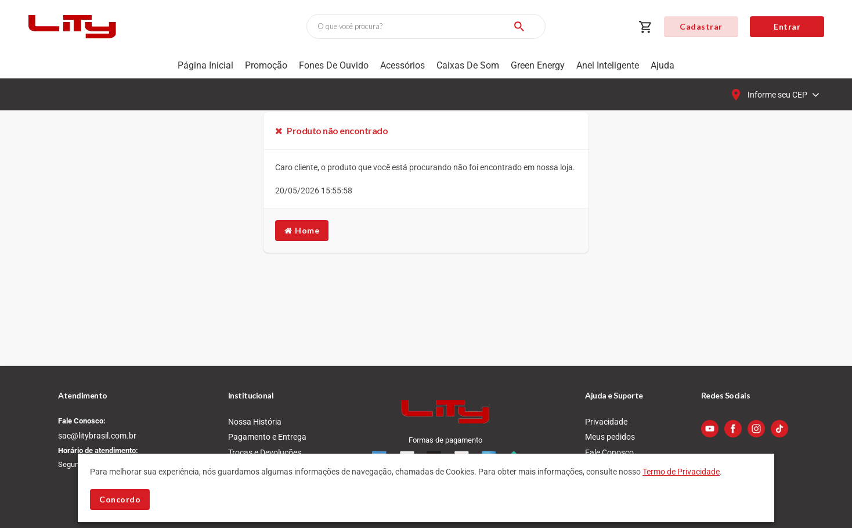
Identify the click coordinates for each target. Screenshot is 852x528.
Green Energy (538, 65)
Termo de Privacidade (681, 471)
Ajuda (662, 65)
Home (301, 230)
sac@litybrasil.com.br (97, 435)
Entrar (787, 26)
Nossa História (254, 421)
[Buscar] (519, 26)
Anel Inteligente (607, 65)
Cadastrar (701, 26)
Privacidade (606, 421)
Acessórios (402, 65)
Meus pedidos (610, 436)
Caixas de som (467, 65)
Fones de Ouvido (334, 65)
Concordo (119, 499)
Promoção (266, 65)
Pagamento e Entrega (267, 436)
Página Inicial (205, 65)
